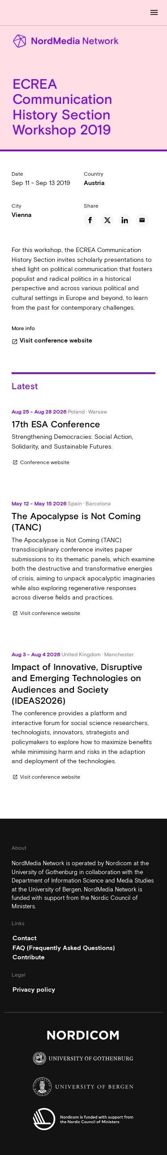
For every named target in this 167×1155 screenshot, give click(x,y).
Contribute (28, 957)
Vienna (22, 214)
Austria (94, 182)
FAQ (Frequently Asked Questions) (63, 947)
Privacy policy (33, 989)
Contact (24, 938)
